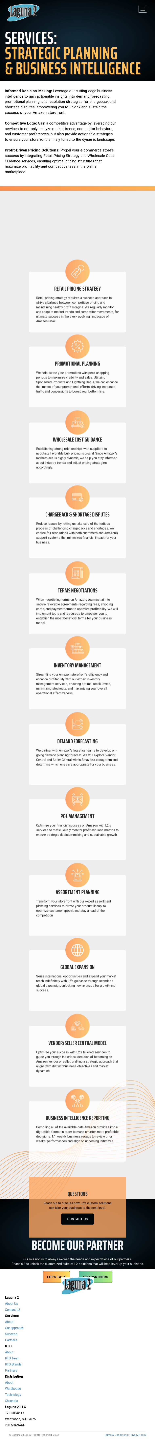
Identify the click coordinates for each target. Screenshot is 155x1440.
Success (11, 1334)
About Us (11, 1304)
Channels (11, 1401)
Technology (13, 1395)
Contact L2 (12, 1310)
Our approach (14, 1328)
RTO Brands (13, 1364)
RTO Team (12, 1358)
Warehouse (13, 1389)
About (9, 1322)
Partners (11, 1340)
